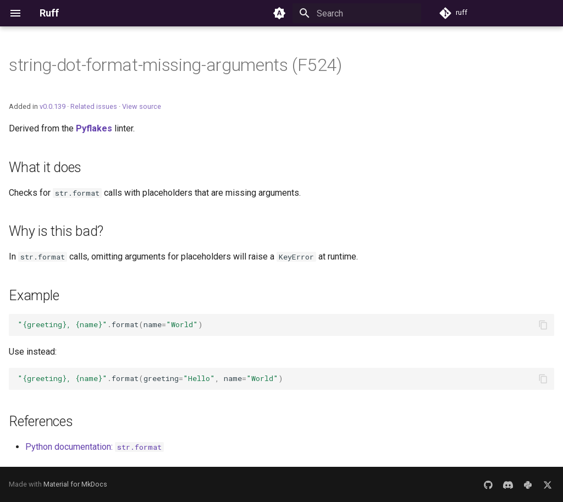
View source (141, 106)
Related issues (93, 106)
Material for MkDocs (75, 484)
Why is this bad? (56, 231)
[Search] (356, 13)
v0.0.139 (52, 106)
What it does (45, 167)
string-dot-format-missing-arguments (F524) (175, 64)
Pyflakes (94, 128)
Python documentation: (94, 447)
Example (34, 296)
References (41, 421)
